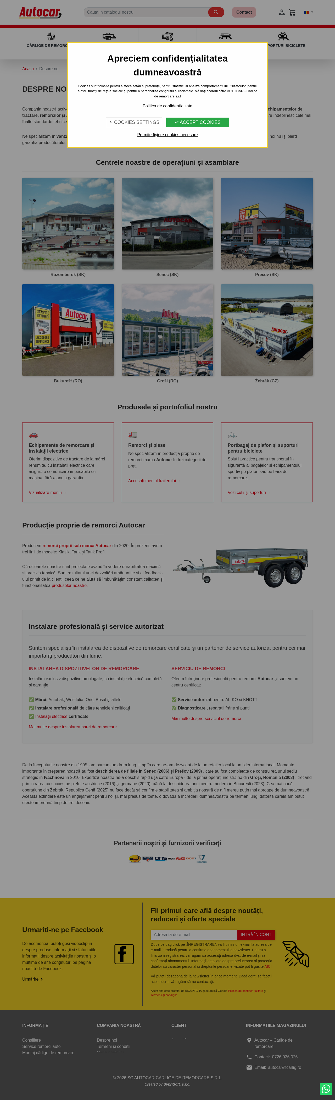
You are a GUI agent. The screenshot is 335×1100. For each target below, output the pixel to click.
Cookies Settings (134, 122)
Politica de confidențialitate (167, 106)
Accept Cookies (198, 122)
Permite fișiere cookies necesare (167, 135)
